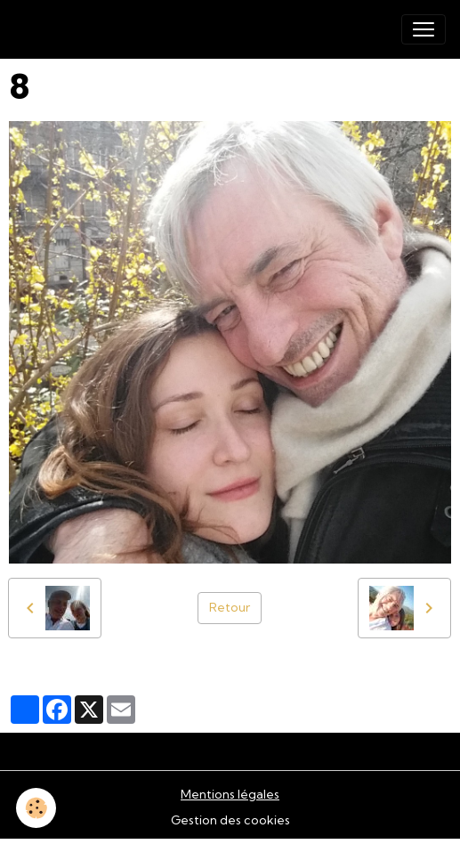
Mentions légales (230, 794)
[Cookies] (36, 808)
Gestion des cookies (230, 820)
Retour (229, 607)
